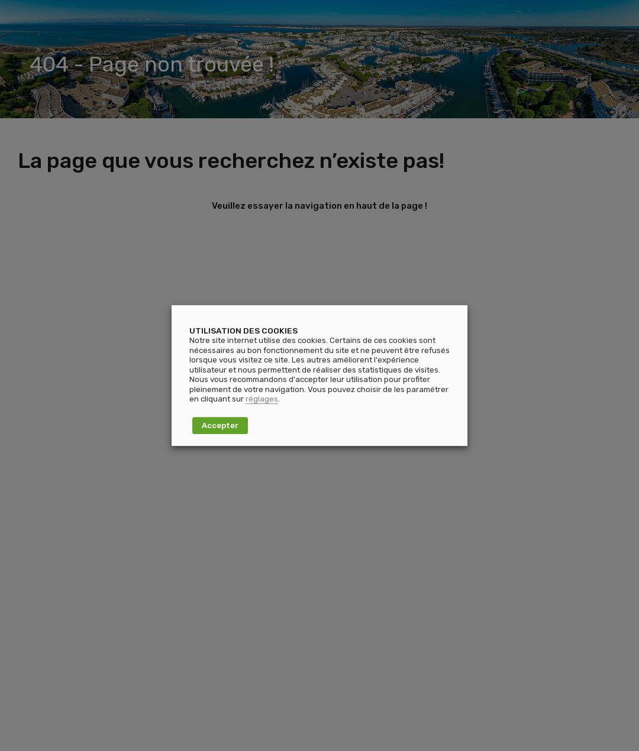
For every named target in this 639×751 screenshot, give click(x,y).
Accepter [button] (220, 425)
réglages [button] (262, 398)
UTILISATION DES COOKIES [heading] (243, 330)
